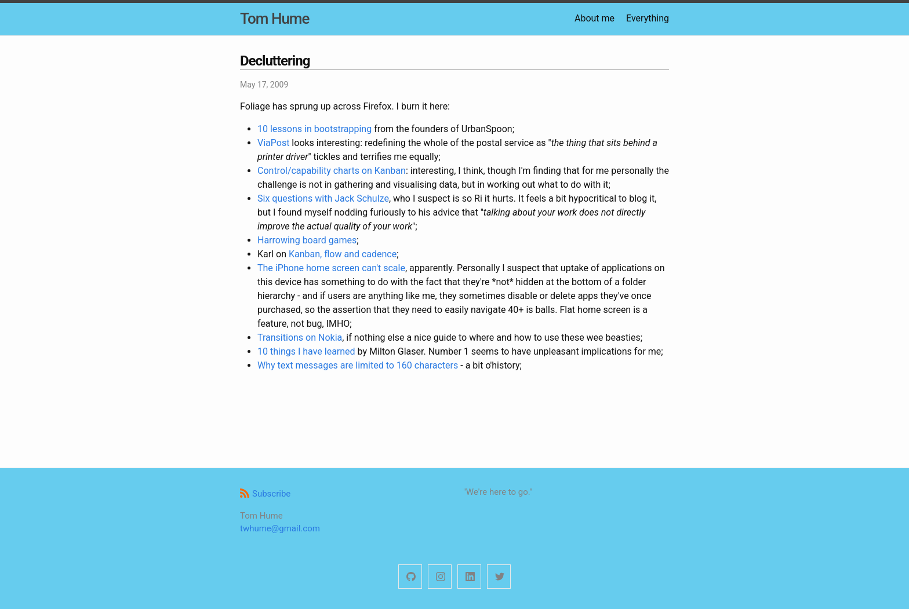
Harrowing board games (307, 240)
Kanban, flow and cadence (343, 254)
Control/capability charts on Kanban (331, 170)
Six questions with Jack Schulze (323, 198)
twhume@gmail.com (280, 528)
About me (595, 18)
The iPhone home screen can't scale (331, 267)
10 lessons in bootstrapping (314, 128)
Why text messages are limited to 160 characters (357, 365)
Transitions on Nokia (299, 337)
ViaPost (273, 142)
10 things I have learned (306, 351)
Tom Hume (274, 18)
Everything (647, 18)
